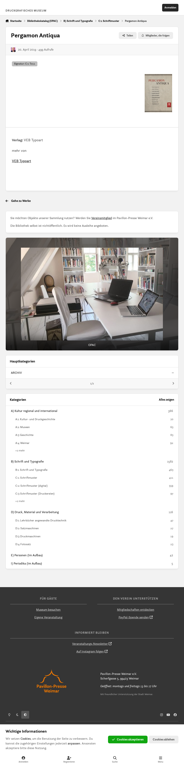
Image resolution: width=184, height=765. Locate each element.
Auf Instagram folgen (90, 651)
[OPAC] (92, 294)
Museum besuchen (48, 609)
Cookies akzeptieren (128, 739)
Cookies (26, 738)
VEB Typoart (21, 161)
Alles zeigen (166, 400)
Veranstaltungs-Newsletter (90, 644)
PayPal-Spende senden (134, 617)
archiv (16, 373)
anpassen (74, 743)
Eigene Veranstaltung (48, 617)
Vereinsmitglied (101, 218)
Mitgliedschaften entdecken (135, 609)
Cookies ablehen (164, 739)
